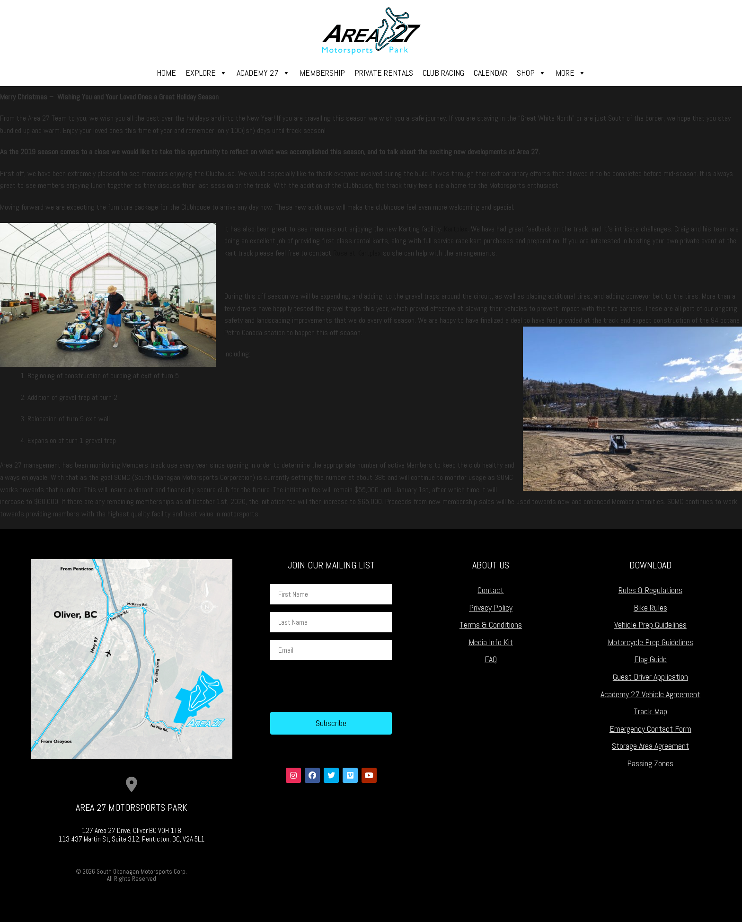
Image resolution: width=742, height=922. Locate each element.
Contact (490, 590)
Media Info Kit (490, 642)
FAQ (491, 659)
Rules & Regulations (650, 590)
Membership (322, 72)
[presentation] (342, 686)
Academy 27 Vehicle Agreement (650, 694)
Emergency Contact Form (650, 728)
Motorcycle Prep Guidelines (650, 642)
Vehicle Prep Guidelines (650, 624)
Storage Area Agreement (650, 745)
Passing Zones (650, 763)
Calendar (490, 72)
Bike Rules (650, 607)
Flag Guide (650, 659)
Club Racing (443, 72)
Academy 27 (263, 72)
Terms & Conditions (490, 624)
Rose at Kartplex (357, 253)
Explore (206, 72)
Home (166, 72)
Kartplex (456, 229)
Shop (531, 72)
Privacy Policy (490, 607)
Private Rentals (383, 72)
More (571, 72)
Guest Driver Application (650, 676)
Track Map (650, 711)
